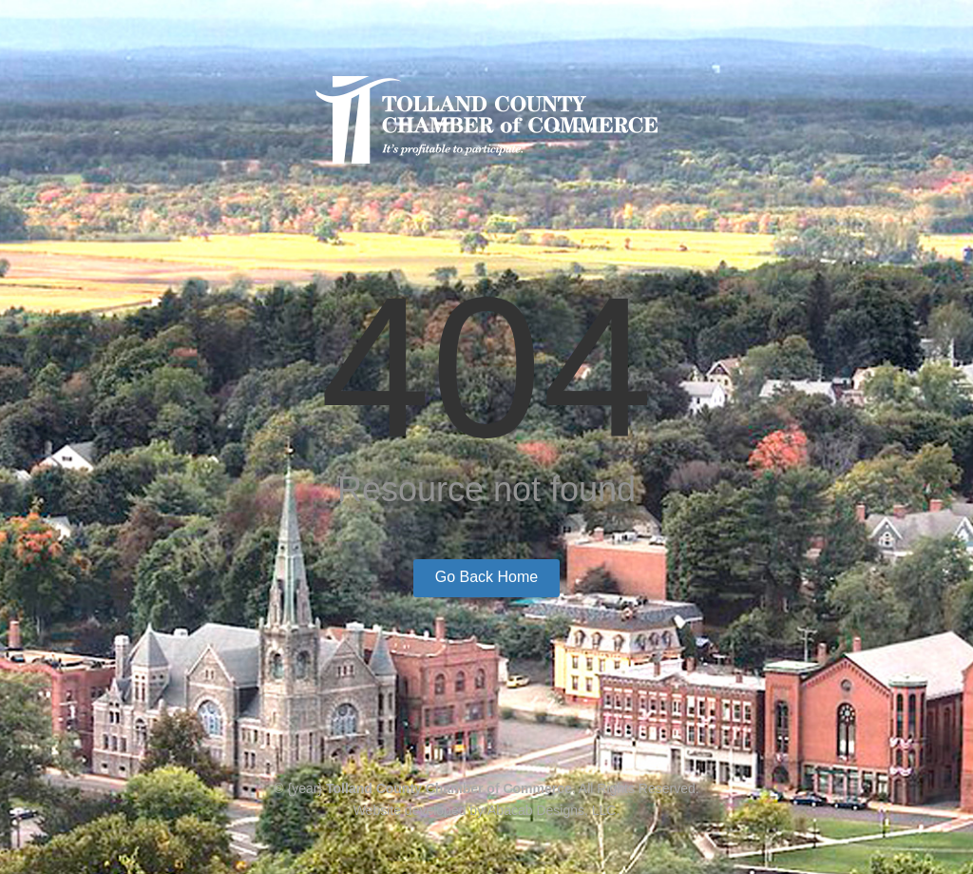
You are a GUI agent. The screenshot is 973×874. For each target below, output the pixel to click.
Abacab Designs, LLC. (553, 810)
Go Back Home (486, 577)
